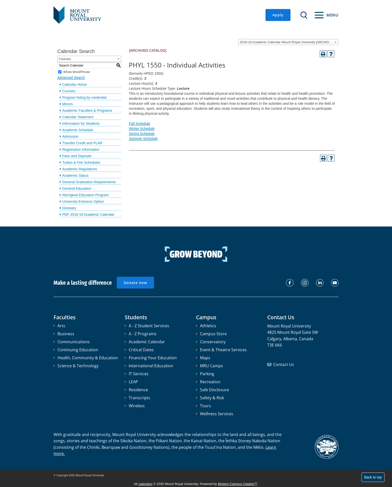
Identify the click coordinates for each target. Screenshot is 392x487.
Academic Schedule (77, 130)
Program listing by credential (84, 98)
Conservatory (211, 341)
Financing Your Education (151, 357)
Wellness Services (214, 413)
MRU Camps (209, 365)
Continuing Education (76, 349)
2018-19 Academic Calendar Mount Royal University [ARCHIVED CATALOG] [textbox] (289, 42)
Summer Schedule (143, 138)
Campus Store (211, 333)
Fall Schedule (139, 124)
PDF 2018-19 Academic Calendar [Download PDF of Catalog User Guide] (88, 214)
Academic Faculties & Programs (87, 110)
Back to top (373, 477)
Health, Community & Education (86, 357)
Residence (136, 389)
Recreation (208, 381)
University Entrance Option (83, 202)
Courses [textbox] (65, 59)
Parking (205, 373)
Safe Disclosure (212, 389)
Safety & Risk (210, 397)
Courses (68, 91)
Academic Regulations (79, 169)
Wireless (135, 405)
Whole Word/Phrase (76, 72)
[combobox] (288, 42)
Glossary (69, 208)
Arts (59, 325)
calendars (145, 484)
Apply (278, 14)
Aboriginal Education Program (85, 195)
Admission (70, 136)
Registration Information (81, 150)
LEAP (131, 381)
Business (64, 333)
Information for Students (81, 124)
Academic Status (75, 176)
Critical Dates (139, 349)
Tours (203, 405)
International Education (149, 365)
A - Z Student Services (147, 325)
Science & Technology (76, 365)
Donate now (135, 282)
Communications (72, 341)
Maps (203, 357)
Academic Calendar (145, 341)
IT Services (136, 373)
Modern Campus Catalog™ (237, 484)
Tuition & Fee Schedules (81, 162)
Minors (67, 104)
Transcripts (137, 397)
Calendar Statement (78, 117)
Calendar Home (74, 84)
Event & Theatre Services (221, 349)
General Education (76, 188)
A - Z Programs (140, 333)
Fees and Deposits (77, 156)
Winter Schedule (141, 128)
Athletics (206, 325)
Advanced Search (71, 78)
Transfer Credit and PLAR (82, 143)
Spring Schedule (141, 134)
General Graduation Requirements (89, 182)
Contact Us (283, 364)
